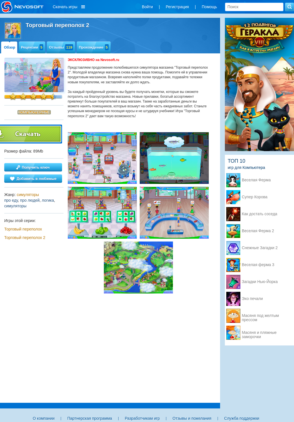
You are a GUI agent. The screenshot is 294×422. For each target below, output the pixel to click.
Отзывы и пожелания (191, 418)
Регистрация (177, 7)
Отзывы (61, 47)
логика (48, 200)
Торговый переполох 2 (24, 237)
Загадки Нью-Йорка (260, 282)
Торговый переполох (23, 229)
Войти (147, 7)
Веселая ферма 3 (258, 265)
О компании (43, 418)
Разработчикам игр (142, 418)
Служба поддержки (241, 418)
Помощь (209, 7)
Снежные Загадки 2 (260, 248)
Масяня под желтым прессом (260, 316)
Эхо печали (252, 299)
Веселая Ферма (256, 180)
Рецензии (32, 47)
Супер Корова (254, 197)
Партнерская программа (89, 418)
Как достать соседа (259, 214)
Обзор (9, 47)
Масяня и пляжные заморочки (259, 333)
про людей (30, 200)
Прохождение (94, 47)
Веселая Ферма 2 (258, 231)
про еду (11, 200)
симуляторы (28, 194)
